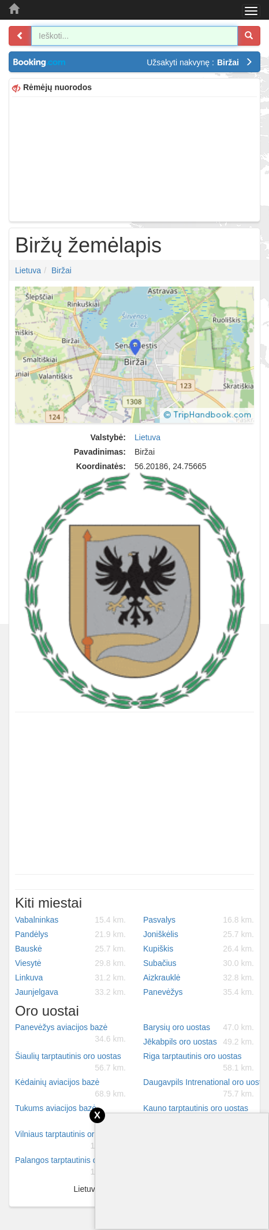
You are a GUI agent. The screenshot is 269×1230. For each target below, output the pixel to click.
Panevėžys (198, 992)
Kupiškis (198, 948)
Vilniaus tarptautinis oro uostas (70, 1140)
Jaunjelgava (70, 992)
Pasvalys (198, 920)
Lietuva (28, 270)
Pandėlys (70, 934)
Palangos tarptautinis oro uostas (72, 1166)
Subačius (198, 963)
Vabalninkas (70, 920)
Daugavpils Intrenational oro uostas (203, 1088)
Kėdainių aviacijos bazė (70, 1088)
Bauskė (70, 948)
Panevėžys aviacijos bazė (70, 1034)
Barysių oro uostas (198, 1027)
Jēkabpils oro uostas (198, 1041)
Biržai (61, 270)
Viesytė (70, 963)
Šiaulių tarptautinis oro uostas (70, 1062)
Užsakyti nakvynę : (200, 62)
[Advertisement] (134, 157)
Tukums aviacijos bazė (70, 1114)
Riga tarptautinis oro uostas (198, 1062)
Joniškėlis (198, 934)
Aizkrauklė (198, 977)
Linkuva (70, 977)
